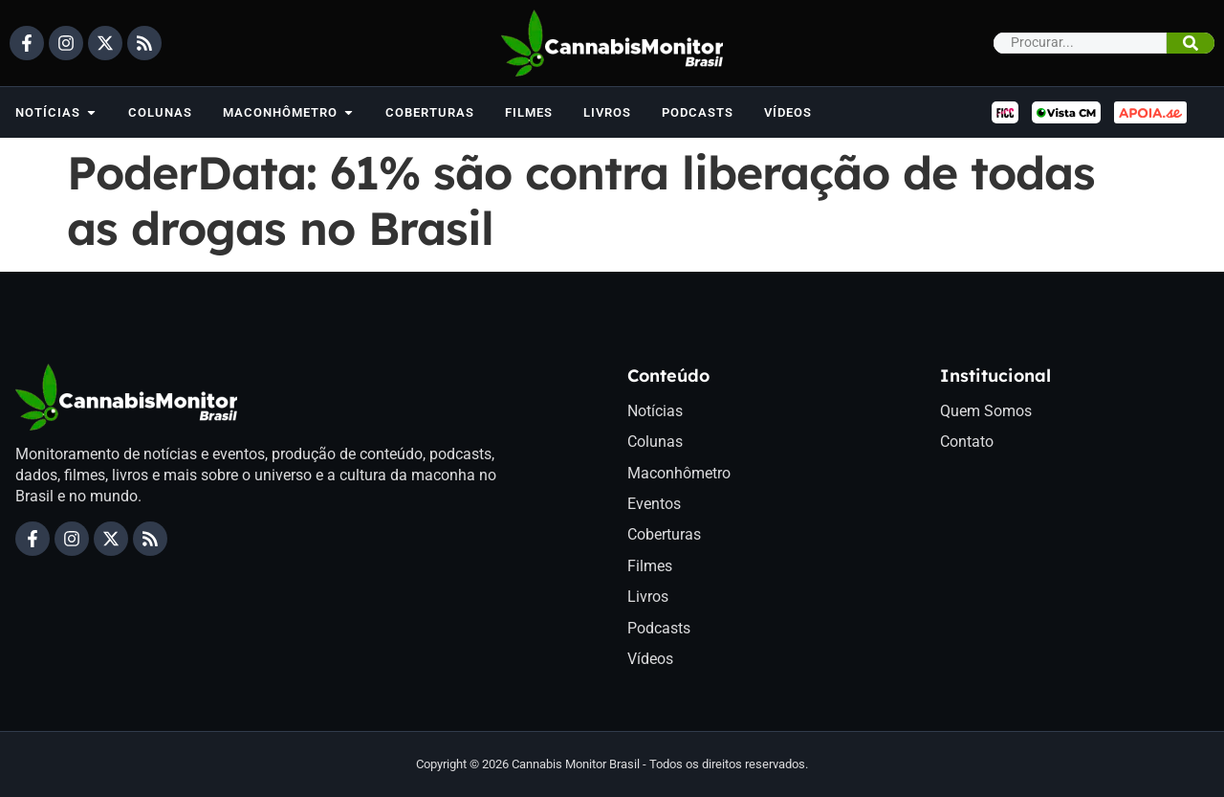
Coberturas (664, 534)
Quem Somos (986, 411)
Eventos (654, 504)
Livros (647, 596)
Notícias (655, 411)
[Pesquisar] (1190, 43)
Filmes (649, 566)
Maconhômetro (679, 473)
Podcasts (658, 628)
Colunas (655, 441)
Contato (967, 441)
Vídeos (650, 659)
